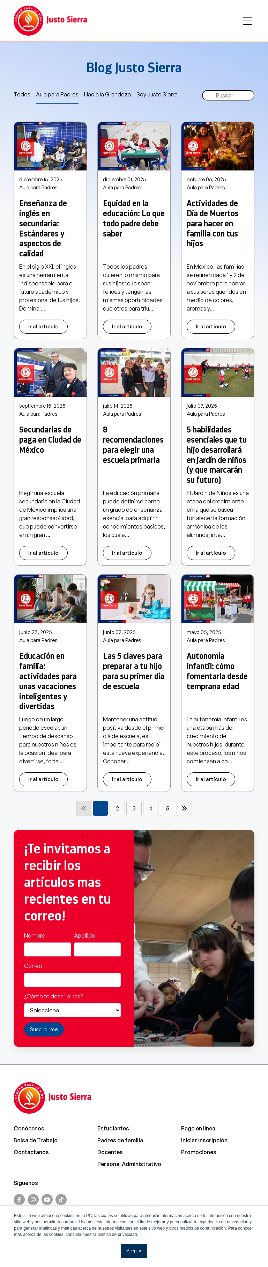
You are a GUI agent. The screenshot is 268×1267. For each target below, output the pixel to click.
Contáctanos (31, 1152)
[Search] (228, 95)
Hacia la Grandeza (107, 94)
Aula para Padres (57, 94)
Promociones (198, 1152)
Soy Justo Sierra (157, 94)
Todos (22, 94)
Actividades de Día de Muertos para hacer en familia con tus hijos (213, 223)
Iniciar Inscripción (204, 1140)
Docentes (110, 1152)
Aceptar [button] (134, 1250)
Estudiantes (113, 1128)
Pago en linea (198, 1128)
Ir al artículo (43, 326)
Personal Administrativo (129, 1163)
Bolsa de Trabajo (36, 1140)
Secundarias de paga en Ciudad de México (50, 439)
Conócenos (29, 1128)
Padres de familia (120, 1140)
